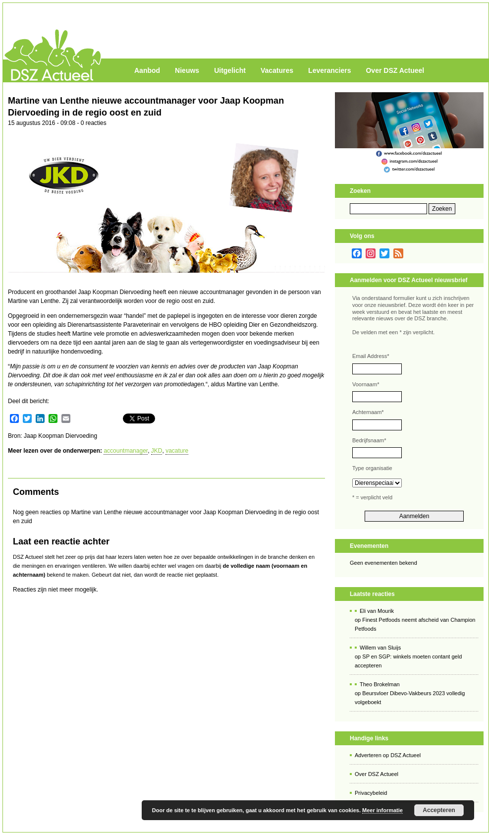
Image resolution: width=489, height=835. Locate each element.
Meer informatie (382, 810)
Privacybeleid (371, 793)
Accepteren (439, 810)
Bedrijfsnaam (369, 440)
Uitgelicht (230, 70)
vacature (176, 450)
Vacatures (277, 70)
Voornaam (365, 384)
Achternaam (368, 412)
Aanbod (147, 70)
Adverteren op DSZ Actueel (388, 755)
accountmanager (126, 450)
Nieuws (187, 70)
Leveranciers (329, 70)
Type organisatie (372, 468)
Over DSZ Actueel (395, 70)
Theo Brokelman (380, 684)
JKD (157, 450)
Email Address (370, 356)
